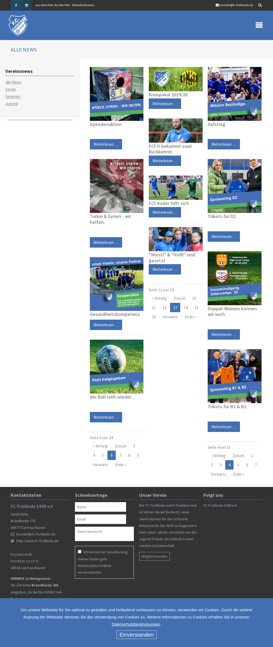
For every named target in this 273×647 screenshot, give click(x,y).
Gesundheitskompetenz (115, 314)
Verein (10, 89)
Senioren (12, 96)
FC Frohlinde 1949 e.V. (220, 505)
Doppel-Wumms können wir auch (232, 311)
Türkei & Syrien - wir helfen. (110, 219)
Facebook (16, 5)
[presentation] (109, 592)
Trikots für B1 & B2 (227, 406)
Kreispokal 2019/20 (168, 95)
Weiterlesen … (104, 143)
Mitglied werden (154, 556)
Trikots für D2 (222, 216)
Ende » (120, 464)
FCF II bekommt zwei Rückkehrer (170, 149)
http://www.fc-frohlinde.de (37, 540)
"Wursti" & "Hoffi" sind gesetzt (172, 258)
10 (194, 298)
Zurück (120, 445)
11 (154, 307)
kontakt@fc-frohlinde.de (236, 5)
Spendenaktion (106, 124)
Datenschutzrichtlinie (94, 565)
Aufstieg (216, 124)
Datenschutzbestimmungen (136, 624)
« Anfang (100, 445)
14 (186, 307)
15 (196, 307)
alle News (13, 82)
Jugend (11, 103)
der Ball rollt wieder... (112, 397)
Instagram (26, 5)
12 (164, 307)
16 (154, 316)
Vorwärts (100, 464)
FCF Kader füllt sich (169, 203)
